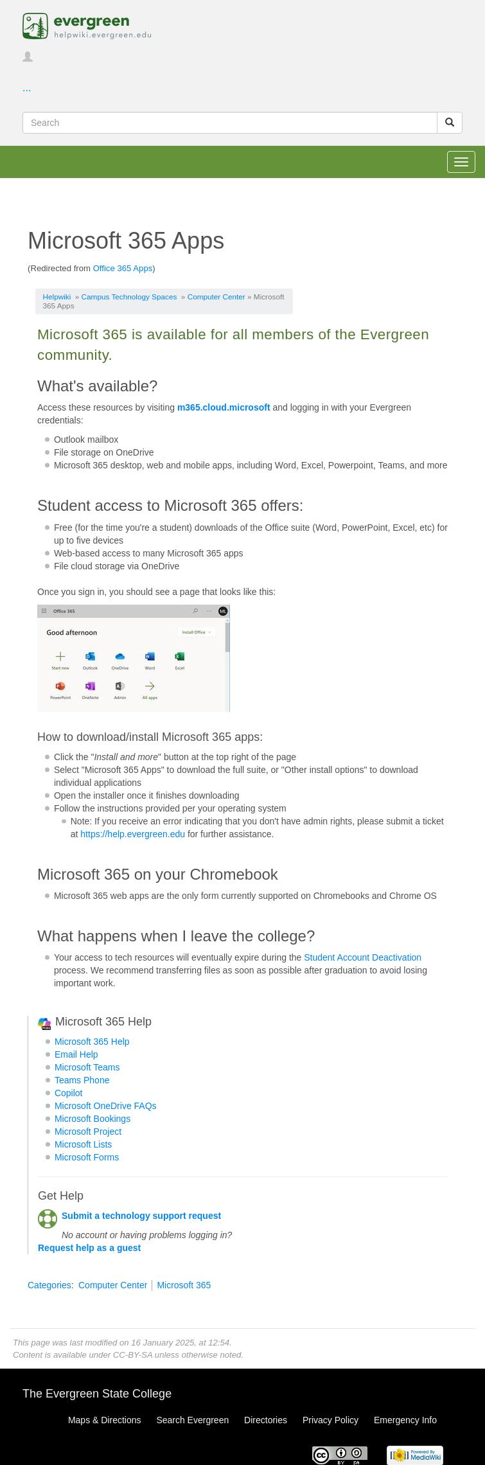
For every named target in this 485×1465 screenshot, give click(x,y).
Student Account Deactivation (362, 957)
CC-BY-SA (132, 1355)
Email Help (76, 1054)
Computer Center (216, 296)
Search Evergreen (192, 1420)
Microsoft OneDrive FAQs (106, 1106)
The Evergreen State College (97, 1393)
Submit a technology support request (141, 1216)
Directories (265, 1420)
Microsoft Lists (83, 1144)
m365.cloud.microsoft (223, 407)
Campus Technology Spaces (129, 296)
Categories (49, 1285)
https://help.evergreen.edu (132, 834)
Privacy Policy (330, 1420)
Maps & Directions (104, 1420)
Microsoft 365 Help (92, 1041)
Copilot (69, 1093)
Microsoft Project (88, 1131)
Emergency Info (405, 1420)
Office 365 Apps (123, 268)
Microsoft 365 (184, 1285)
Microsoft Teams (87, 1067)
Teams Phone (82, 1080)
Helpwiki (57, 296)
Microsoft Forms (87, 1157)
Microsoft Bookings (92, 1119)
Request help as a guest (89, 1248)
